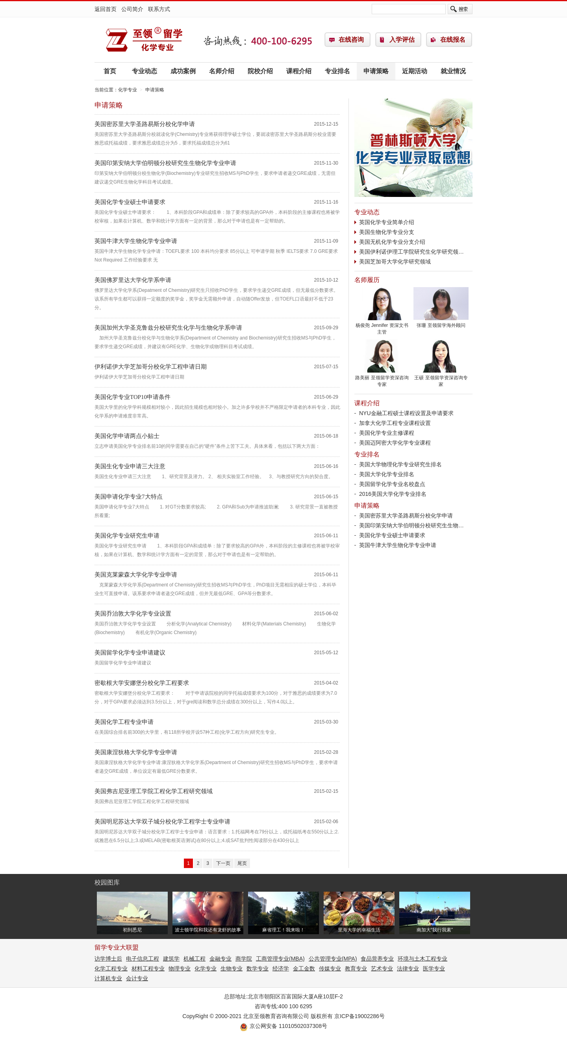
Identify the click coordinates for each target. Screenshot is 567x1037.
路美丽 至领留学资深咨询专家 (382, 378)
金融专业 (220, 958)
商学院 (243, 958)
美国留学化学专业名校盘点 (392, 484)
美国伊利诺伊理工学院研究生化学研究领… (411, 252)
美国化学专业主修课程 (386, 433)
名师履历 (367, 279)
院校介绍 (260, 71)
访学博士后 (108, 958)
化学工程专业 (111, 968)
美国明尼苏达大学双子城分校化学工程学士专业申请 (162, 821)
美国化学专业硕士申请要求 (129, 202)
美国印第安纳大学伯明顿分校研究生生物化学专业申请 (165, 163)
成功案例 (183, 71)
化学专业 (143, 39)
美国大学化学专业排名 (386, 474)
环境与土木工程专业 (422, 958)
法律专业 (408, 968)
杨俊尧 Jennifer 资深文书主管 (382, 326)
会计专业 (137, 978)
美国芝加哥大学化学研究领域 (395, 261)
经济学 (280, 968)
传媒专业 (330, 968)
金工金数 (304, 968)
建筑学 (171, 958)
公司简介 (132, 9)
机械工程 (194, 958)
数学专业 (257, 968)
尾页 (242, 863)
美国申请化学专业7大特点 (131, 496)
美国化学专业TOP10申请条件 (132, 397)
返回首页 (105, 9)
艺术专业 (382, 968)
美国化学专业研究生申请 (126, 535)
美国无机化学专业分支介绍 (392, 242)
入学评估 (402, 39)
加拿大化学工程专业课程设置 (395, 423)
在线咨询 (351, 39)
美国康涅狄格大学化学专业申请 (135, 752)
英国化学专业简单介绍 (386, 222)
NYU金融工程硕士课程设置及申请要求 (406, 413)
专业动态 (144, 71)
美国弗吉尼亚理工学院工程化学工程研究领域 (153, 791)
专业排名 (337, 71)
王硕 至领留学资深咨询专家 (441, 378)
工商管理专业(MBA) (280, 958)
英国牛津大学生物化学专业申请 (135, 241)
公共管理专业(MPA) (333, 958)
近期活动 (414, 71)
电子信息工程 (142, 958)
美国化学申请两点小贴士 (126, 436)
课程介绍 (298, 71)
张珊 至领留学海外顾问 (441, 323)
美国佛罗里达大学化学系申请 (132, 280)
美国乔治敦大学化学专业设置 (132, 613)
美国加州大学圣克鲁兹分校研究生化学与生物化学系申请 (168, 328)
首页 (110, 71)
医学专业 (434, 968)
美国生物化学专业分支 (386, 232)
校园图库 (107, 882)
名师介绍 (221, 71)
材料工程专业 (148, 968)
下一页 (223, 863)
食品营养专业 (377, 958)
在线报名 (452, 39)
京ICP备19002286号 (359, 1016)
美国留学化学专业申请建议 (129, 652)
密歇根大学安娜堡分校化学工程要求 (141, 683)
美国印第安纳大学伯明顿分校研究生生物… (411, 525)
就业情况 (453, 71)
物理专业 (180, 968)
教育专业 (356, 968)
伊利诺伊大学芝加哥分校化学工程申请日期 (150, 367)
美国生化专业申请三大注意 (129, 466)
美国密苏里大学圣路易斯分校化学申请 (144, 124)
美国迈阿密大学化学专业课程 (395, 443)
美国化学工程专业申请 (124, 722)
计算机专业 (108, 978)
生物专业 (231, 968)
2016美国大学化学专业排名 (392, 494)
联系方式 (159, 9)
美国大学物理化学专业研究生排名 (400, 464)
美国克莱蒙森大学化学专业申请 (135, 574)
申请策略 (376, 71)
